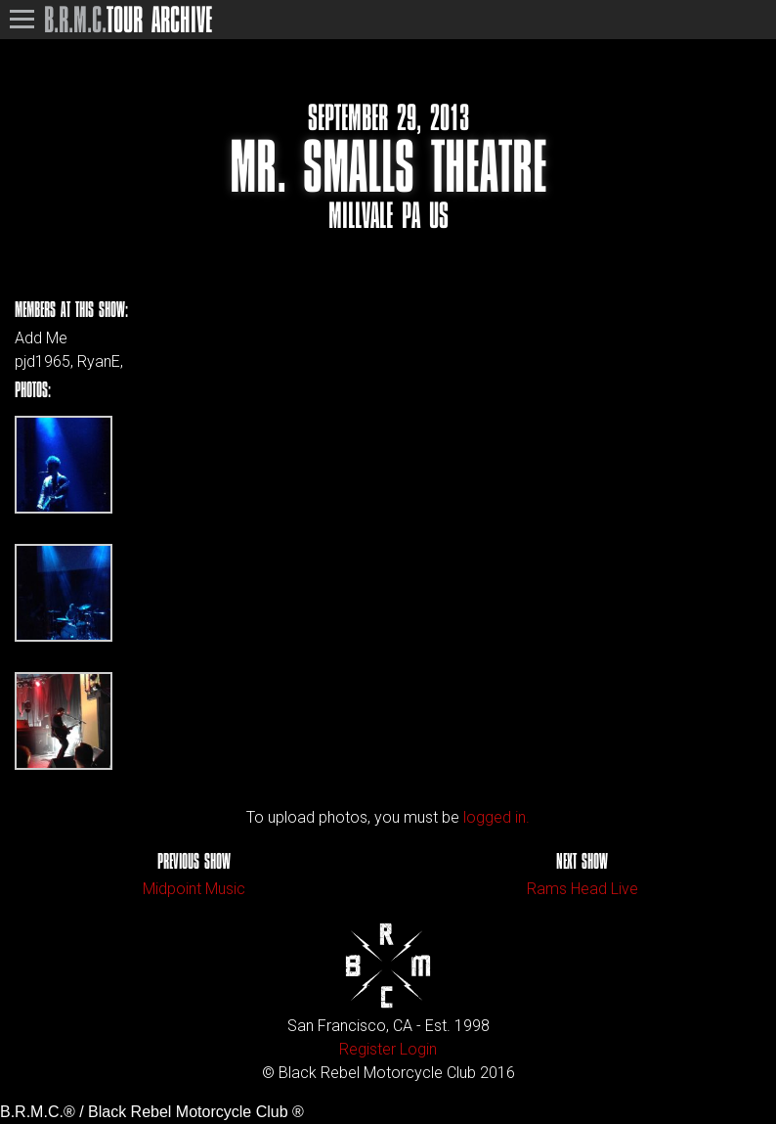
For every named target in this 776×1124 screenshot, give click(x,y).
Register (367, 1049)
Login (418, 1049)
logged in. (496, 817)
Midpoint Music (194, 888)
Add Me (41, 338)
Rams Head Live (582, 888)
